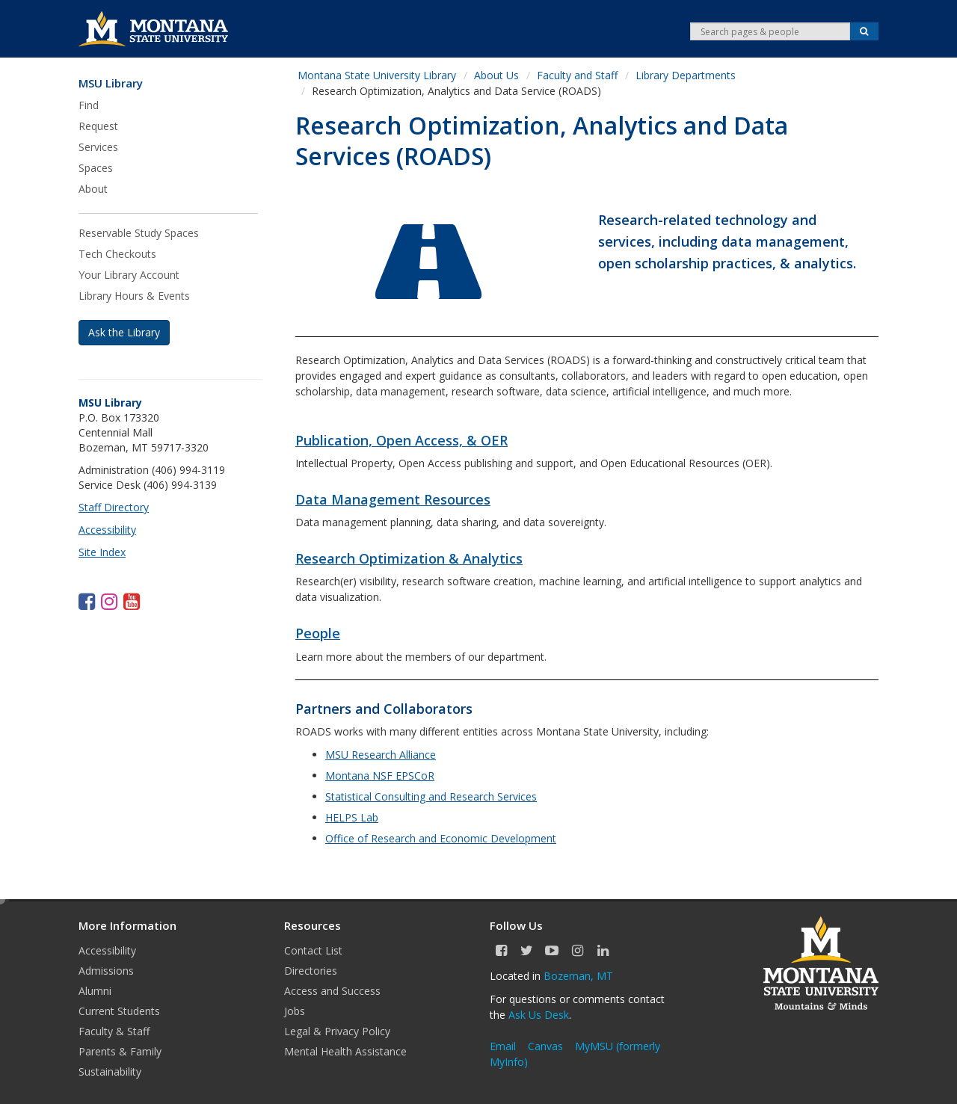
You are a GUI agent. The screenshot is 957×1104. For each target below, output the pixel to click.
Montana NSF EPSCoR (379, 775)
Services (98, 147)
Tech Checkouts (117, 254)
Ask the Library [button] (124, 332)
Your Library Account (129, 275)
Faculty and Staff (577, 75)
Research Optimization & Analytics (409, 558)
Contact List (313, 950)
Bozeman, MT (578, 976)
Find (89, 105)
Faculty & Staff (114, 1031)
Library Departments (686, 75)
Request (98, 126)
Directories (310, 970)
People (317, 633)
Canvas (545, 1046)
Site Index (102, 552)
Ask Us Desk (538, 1015)
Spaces (96, 168)
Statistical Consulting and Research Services (431, 796)
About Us (496, 75)
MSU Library (111, 83)
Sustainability (110, 1071)
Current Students (119, 1011)
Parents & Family (120, 1051)
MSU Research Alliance (380, 754)
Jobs (294, 1011)
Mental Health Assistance (345, 1051)
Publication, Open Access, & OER (401, 440)
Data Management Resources (392, 499)
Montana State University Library (377, 75)
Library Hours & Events (134, 296)
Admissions (106, 970)
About (93, 189)
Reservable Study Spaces (139, 233)
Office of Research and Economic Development (440, 838)
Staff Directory (114, 507)
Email (503, 1046)
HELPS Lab (351, 817)
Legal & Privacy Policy (337, 1031)
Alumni (95, 991)
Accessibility (107, 529)
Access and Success (332, 991)
